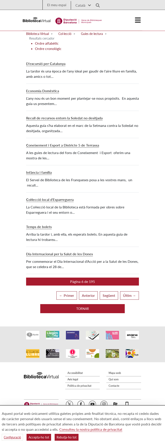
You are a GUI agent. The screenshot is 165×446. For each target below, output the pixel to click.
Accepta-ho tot (39, 437)
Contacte (114, 385)
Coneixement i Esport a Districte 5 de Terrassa (62, 145)
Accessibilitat (75, 373)
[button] (82, 282)
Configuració (12, 437)
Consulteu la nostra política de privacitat (90, 429)
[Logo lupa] (96, 4)
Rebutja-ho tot (67, 437)
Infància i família (39, 172)
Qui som (114, 379)
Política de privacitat (79, 385)
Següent (109, 295)
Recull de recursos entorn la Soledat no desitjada (64, 118)
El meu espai (56, 5)
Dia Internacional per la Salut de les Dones (59, 254)
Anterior (88, 295)
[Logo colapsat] (138, 20)
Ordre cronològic (48, 48)
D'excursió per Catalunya (45, 63)
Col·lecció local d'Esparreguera (50, 199)
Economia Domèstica (42, 91)
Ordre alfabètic (47, 43)
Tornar (82, 309)
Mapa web (115, 373)
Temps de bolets (39, 227)
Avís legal (72, 379)
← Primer (66, 295)
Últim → (129, 295)
